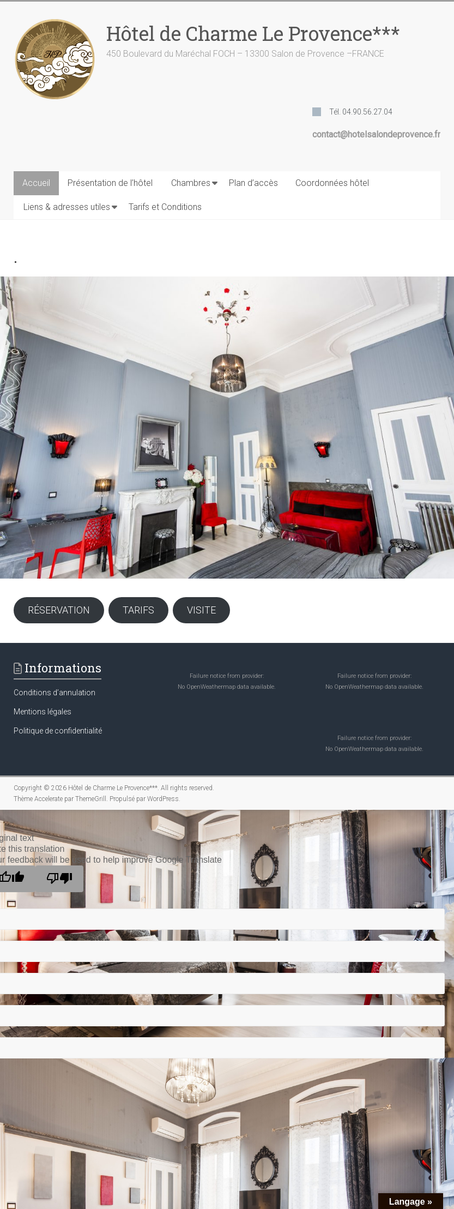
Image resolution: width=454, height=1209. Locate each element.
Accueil (36, 183)
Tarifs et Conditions (165, 207)
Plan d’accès (253, 183)
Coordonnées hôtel (332, 183)
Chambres (190, 183)
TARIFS (138, 610)
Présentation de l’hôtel (110, 183)
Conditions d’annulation (54, 692)
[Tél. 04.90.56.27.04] (352, 111)
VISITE (201, 610)
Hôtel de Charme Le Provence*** (253, 33)
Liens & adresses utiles (66, 207)
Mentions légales (42, 711)
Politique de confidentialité (58, 730)
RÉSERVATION (59, 610)
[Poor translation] (59, 878)
